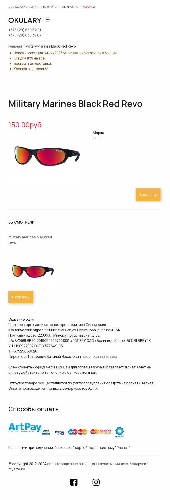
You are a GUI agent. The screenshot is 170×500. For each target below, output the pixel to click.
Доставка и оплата (22, 6)
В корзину (148, 194)
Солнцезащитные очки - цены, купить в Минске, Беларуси (96, 463)
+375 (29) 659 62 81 (24, 29)
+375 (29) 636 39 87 (24, 35)
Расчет (123, 447)
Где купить (49, 6)
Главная (15, 46)
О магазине (70, 6)
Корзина (89, 6)
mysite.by (16, 469)
